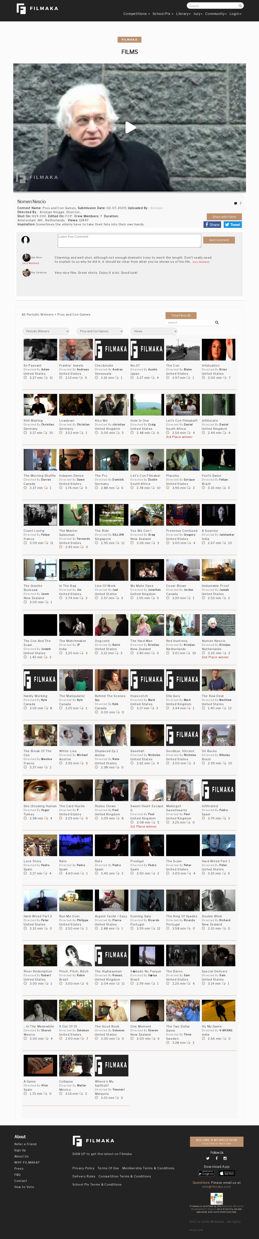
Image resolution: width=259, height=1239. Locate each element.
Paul (115, 810)
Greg (151, 534)
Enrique (189, 479)
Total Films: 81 (181, 315)
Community (216, 16)
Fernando (83, 538)
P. (78, 810)
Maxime (46, 759)
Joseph (224, 589)
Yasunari (118, 1089)
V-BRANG (225, 1030)
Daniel (188, 424)
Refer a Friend (25, 1144)
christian (118, 424)
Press (19, 1168)
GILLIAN (118, 534)
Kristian (153, 644)
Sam (187, 975)
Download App (217, 1167)
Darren (46, 479)
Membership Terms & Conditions (148, 1168)
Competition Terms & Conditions (125, 1176)
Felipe (223, 479)
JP (78, 644)
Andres (117, 369)
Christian (47, 424)
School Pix (163, 16)
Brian (223, 369)
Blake (188, 369)
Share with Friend (224, 216)
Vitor (44, 1085)
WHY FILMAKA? (27, 1162)
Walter (82, 1085)
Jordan (188, 589)
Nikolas (224, 755)
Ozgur (45, 810)
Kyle (44, 700)
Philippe (82, 920)
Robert (46, 975)
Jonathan (154, 589)
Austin (152, 369)
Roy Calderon (34, 272)
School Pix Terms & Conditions (97, 1184)
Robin (81, 975)
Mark (151, 700)
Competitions (136, 16)
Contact (20, 1180)
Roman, (117, 975)
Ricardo (153, 920)
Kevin (116, 644)
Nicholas (154, 755)
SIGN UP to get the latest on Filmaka (102, 1154)
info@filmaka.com (216, 1186)
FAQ (17, 1174)
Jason (45, 593)
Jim (79, 589)
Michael (82, 755)
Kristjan (156, 208)
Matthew (225, 700)
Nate (115, 759)
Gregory (189, 534)
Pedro (223, 810)
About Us (21, 1156)
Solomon (83, 1030)
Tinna (188, 1034)
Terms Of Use (108, 1168)
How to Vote (24, 1187)
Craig (152, 424)
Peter (188, 865)
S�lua (152, 975)
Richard (224, 920)
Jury (197, 16)
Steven (153, 1030)
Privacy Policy (83, 1168)
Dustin (152, 479)
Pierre (116, 920)
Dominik (118, 479)
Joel (115, 589)
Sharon (46, 1030)
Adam (45, 369)
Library (183, 16)
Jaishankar (227, 534)
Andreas (83, 369)
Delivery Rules (84, 1176)
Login (235, 16)
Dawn (81, 479)
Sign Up (20, 1150)
